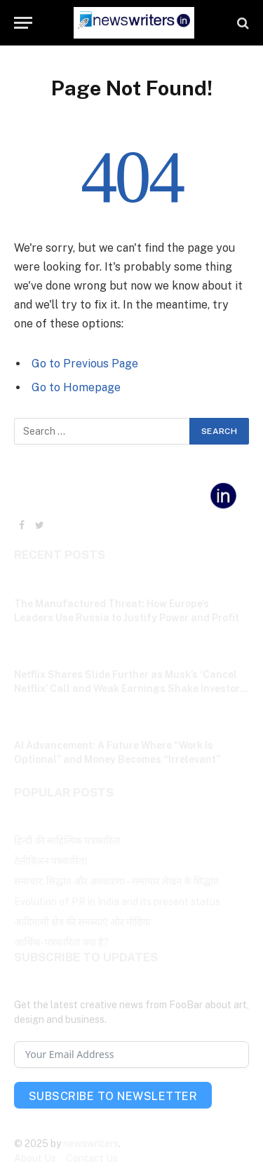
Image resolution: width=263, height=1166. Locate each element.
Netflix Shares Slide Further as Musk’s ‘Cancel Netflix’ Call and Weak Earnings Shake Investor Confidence (127, 688)
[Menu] (23, 23)
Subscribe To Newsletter (113, 1096)
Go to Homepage (76, 387)
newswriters (91, 1143)
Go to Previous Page (85, 363)
